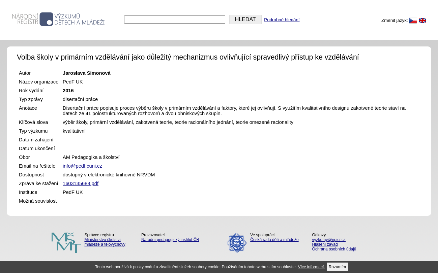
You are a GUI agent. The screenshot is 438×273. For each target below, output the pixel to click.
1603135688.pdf (80, 183)
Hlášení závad (325, 244)
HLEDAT (245, 19)
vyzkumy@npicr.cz (329, 239)
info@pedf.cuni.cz (82, 166)
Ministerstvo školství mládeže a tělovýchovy (104, 242)
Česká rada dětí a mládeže (274, 239)
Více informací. (311, 267)
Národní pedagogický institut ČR (170, 239)
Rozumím (337, 267)
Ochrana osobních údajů (334, 249)
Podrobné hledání (281, 19)
